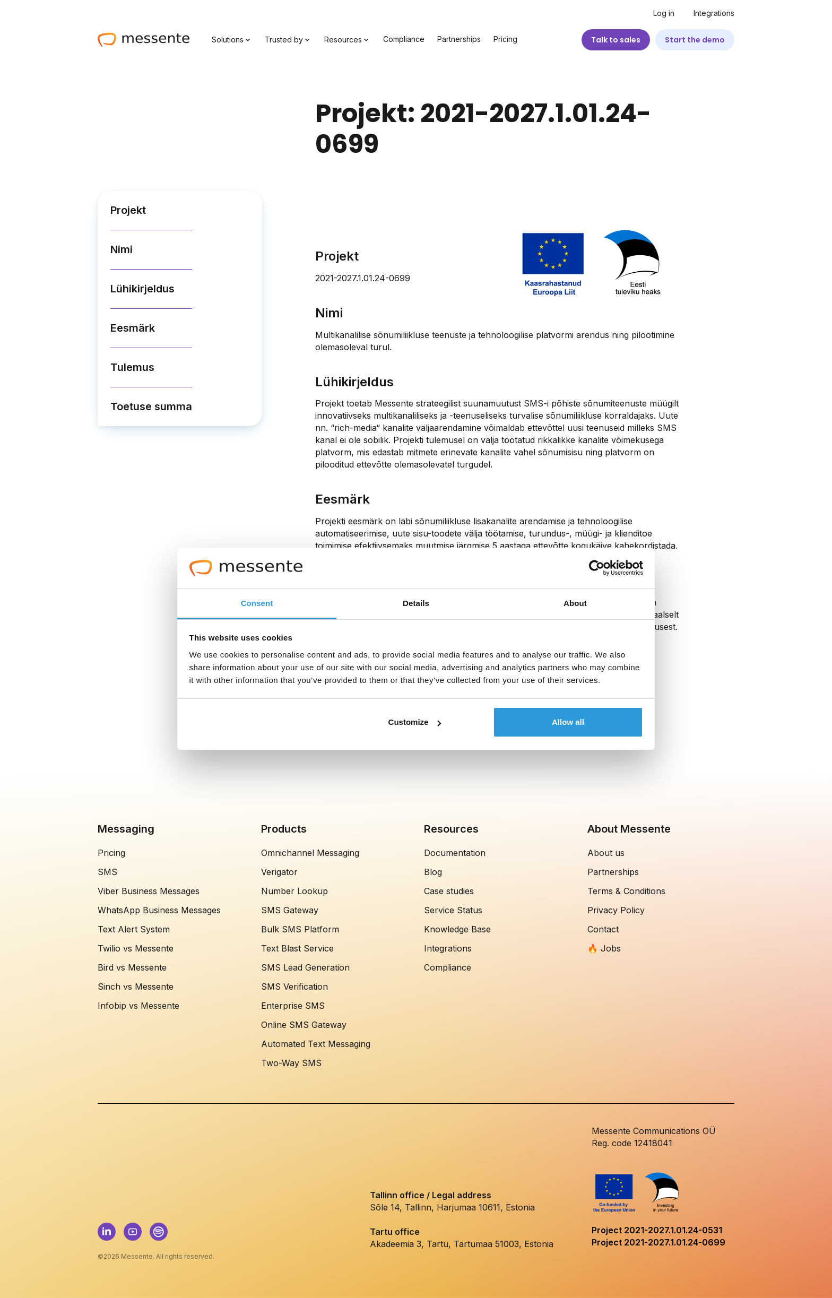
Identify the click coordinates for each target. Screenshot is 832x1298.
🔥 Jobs (604, 948)
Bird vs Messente (132, 967)
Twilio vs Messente (136, 948)
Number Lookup (294, 891)
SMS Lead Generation (305, 967)
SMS (107, 872)
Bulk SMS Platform (300, 929)
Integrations (714, 13)
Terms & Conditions (626, 891)
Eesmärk (132, 328)
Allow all (568, 721)
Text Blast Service (297, 948)
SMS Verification (294, 986)
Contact (603, 929)
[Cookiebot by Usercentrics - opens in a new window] (596, 568)
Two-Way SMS (291, 1063)
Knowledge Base (457, 929)
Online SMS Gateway (303, 1024)
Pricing (505, 39)
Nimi (121, 249)
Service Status (453, 910)
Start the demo (695, 39)
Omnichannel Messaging (310, 852)
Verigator (279, 872)
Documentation (455, 852)
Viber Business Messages (149, 891)
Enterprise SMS (293, 1005)
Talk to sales (615, 39)
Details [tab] (416, 603)
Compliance (403, 39)
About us (606, 852)
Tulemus (132, 367)
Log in (663, 13)
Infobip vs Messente (138, 1005)
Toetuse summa (151, 406)
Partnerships (459, 39)
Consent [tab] (257, 603)
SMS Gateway (289, 910)
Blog (433, 872)
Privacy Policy (616, 910)
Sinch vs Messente (136, 986)
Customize (414, 721)
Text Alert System (134, 929)
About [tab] (575, 603)
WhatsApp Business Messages (159, 910)
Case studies (449, 891)
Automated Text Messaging (315, 1044)
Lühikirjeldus (142, 288)
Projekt (128, 210)
